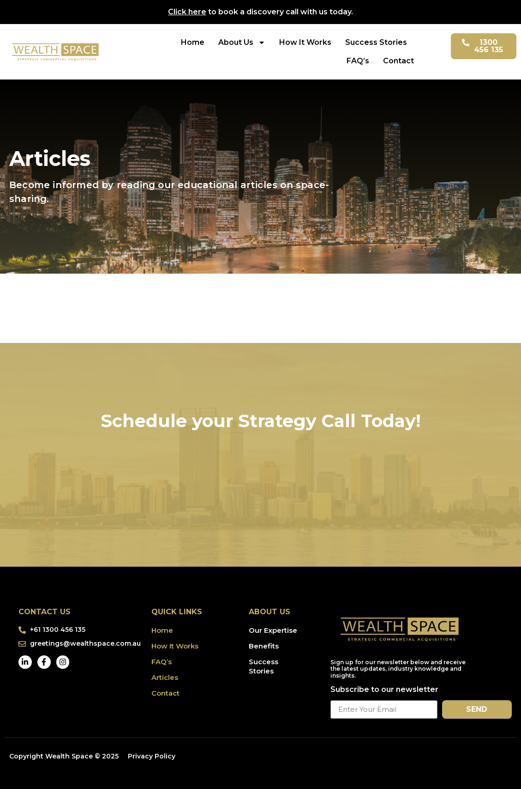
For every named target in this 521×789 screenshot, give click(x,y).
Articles (164, 677)
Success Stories (376, 42)
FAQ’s (358, 60)
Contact (398, 60)
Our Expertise (273, 630)
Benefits (264, 646)
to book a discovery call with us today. (260, 11)
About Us (241, 42)
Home (192, 42)
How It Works (305, 42)
